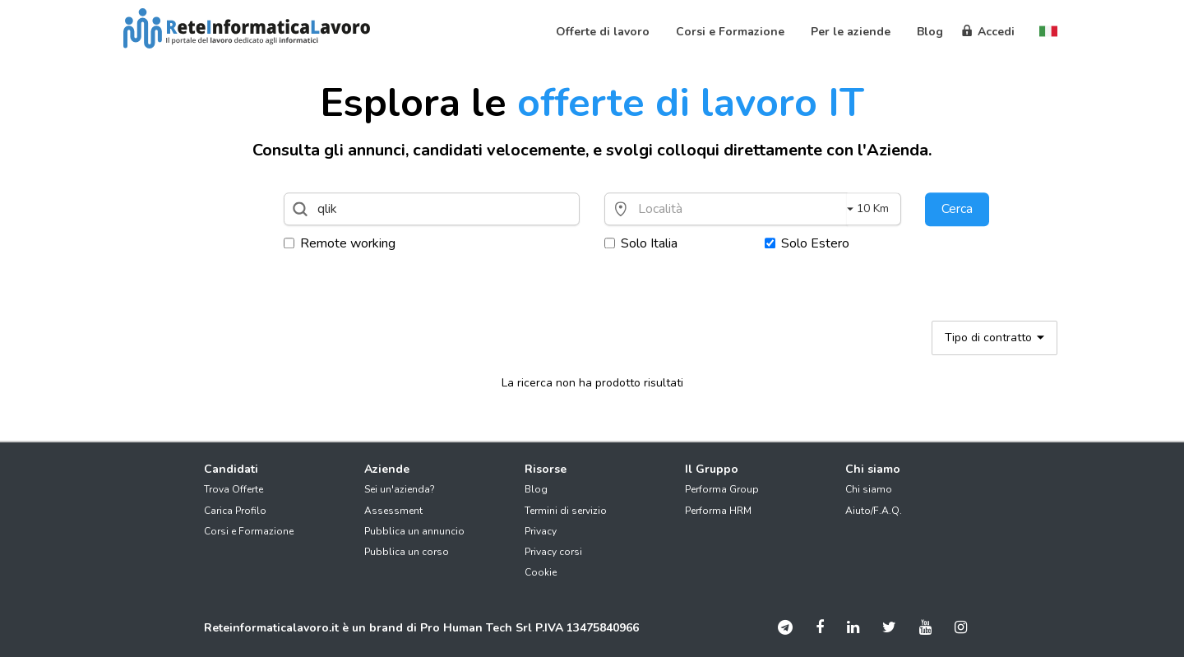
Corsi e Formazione (249, 531)
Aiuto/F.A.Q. (873, 510)
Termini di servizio (566, 510)
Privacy (541, 531)
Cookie (541, 572)
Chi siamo (868, 489)
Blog (536, 489)
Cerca (957, 209)
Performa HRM (718, 510)
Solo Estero (807, 243)
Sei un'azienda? (399, 489)
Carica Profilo (235, 510)
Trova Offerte (233, 489)
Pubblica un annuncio (414, 531)
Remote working (339, 243)
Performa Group (722, 489)
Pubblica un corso (406, 551)
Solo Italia (641, 243)
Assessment (393, 510)
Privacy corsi (553, 551)
